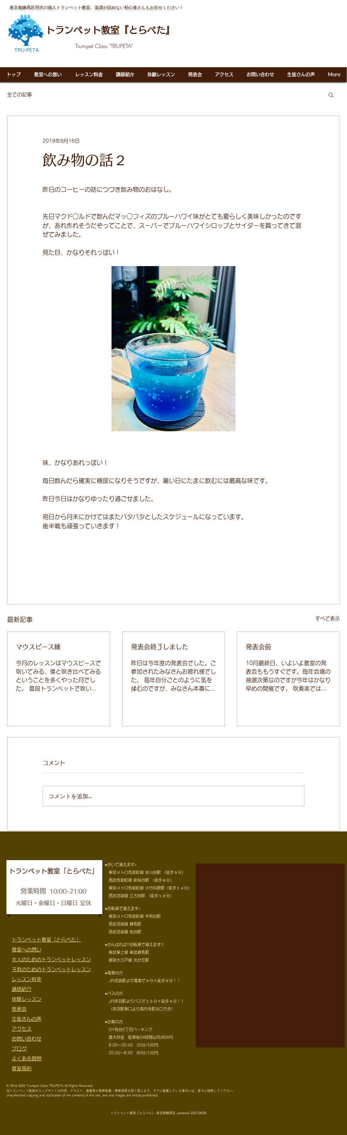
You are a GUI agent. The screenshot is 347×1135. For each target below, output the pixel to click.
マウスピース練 (38, 647)
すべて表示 (327, 618)
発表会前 (258, 647)
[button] (331, 94)
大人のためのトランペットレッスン (51, 959)
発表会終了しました (159, 647)
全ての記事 (19, 94)
